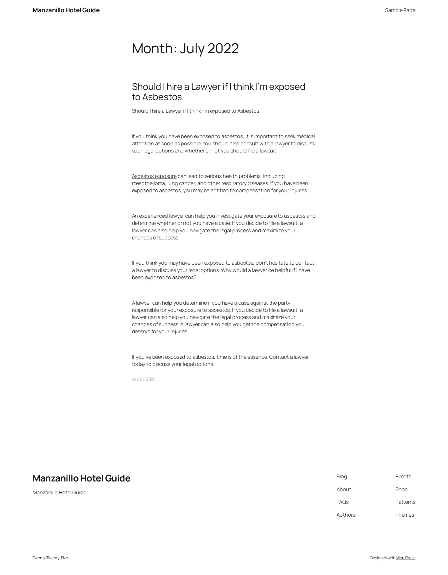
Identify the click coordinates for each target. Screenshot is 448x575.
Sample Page (400, 10)
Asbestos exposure (154, 175)
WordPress (405, 557)
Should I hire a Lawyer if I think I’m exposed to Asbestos (219, 91)
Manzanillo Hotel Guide (66, 10)
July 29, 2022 (143, 379)
